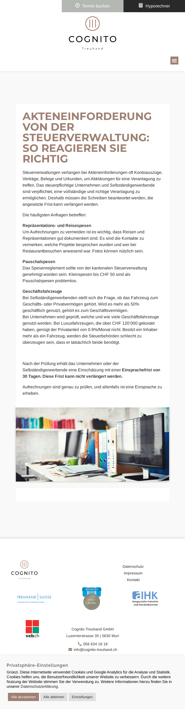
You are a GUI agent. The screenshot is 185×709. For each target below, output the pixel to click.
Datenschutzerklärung (39, 686)
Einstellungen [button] (82, 697)
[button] (174, 61)
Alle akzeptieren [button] (23, 697)
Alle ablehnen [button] (53, 697)
